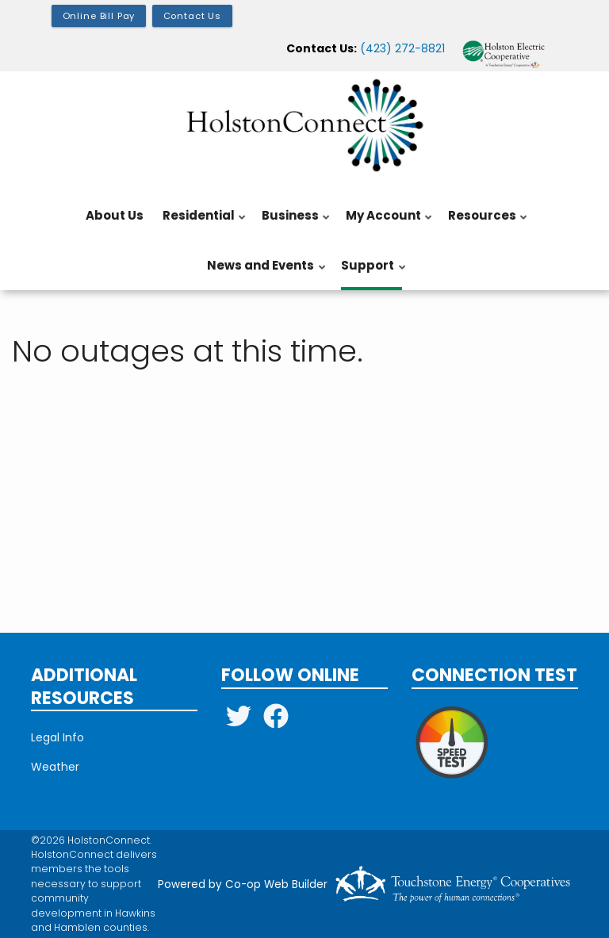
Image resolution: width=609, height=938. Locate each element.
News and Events (263, 273)
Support (370, 273)
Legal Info (57, 737)
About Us (115, 215)
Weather (55, 767)
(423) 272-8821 (402, 48)
